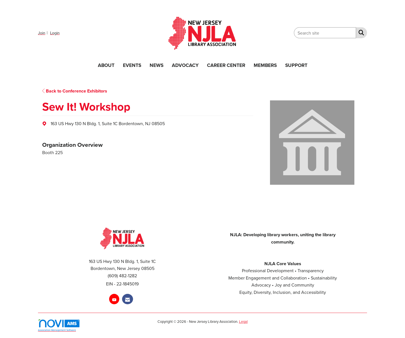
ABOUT (106, 65)
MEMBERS (265, 65)
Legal (243, 321)
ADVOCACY (185, 65)
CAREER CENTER (226, 65)
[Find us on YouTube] (114, 299)
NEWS (156, 65)
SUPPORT (296, 65)
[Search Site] (360, 32)
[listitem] (43, 33)
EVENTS (132, 65)
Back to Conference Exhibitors (74, 91)
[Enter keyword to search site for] (325, 32)
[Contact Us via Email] (127, 299)
